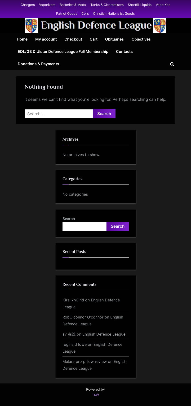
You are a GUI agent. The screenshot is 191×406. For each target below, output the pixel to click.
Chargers (28, 5)
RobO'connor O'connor (82, 317)
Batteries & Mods (73, 5)
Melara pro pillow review (84, 361)
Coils (85, 13)
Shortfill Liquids (139, 5)
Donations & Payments (38, 63)
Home (22, 39)
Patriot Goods (66, 13)
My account (46, 39)
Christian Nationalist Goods (114, 13)
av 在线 (69, 334)
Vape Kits (163, 5)
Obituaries (114, 39)
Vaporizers (47, 5)
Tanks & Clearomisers (107, 5)
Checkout (73, 39)
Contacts (124, 51)
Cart (94, 39)
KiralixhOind (73, 300)
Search (68, 218)
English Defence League (103, 334)
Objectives (141, 39)
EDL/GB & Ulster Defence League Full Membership (63, 51)
